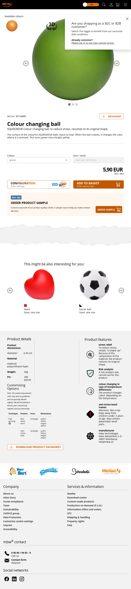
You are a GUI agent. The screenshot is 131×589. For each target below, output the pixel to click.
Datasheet (111, 115)
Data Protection (12, 517)
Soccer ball (85, 309)
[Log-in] (111, 4)
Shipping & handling (78, 517)
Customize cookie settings (18, 521)
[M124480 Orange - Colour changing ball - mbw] (12, 26)
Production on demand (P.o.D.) (84, 505)
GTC (69, 513)
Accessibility (10, 529)
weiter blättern (117, 63)
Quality (71, 493)
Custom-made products (81, 501)
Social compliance (13, 501)
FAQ (69, 525)
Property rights (75, 521)
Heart (27, 309)
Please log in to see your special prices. (92, 42)
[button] (104, 5)
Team (6, 505)
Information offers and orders (84, 509)
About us (8, 493)
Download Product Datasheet (35, 447)
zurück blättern (26, 63)
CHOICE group (11, 513)
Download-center (77, 497)
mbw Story (9, 497)
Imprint (7, 525)
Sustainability (11, 509)
